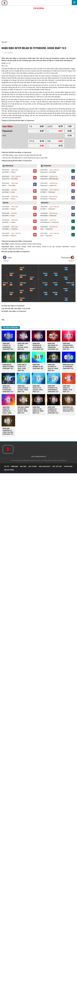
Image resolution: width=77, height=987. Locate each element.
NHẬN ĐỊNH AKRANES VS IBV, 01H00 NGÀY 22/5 (38, 366)
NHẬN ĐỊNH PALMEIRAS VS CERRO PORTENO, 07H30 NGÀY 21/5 (8, 431)
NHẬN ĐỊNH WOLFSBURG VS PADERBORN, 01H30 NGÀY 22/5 (53, 346)
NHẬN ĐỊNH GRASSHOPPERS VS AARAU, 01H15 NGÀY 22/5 (68, 346)
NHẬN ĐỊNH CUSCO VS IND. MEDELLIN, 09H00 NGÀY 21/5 (38, 410)
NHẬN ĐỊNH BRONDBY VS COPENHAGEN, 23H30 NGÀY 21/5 (8, 388)
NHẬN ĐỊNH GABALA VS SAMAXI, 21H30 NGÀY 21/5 (67, 388)
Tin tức (6, 466)
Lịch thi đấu (32, 466)
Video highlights (44, 466)
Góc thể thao (57, 466)
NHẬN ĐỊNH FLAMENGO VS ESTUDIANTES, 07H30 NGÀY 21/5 (53, 410)
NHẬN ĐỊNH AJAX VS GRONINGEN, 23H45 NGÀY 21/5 (68, 366)
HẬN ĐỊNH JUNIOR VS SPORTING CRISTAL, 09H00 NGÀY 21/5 (23, 410)
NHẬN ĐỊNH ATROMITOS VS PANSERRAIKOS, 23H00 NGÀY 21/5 (53, 388)
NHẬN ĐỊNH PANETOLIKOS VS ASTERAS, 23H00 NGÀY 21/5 (23, 388)
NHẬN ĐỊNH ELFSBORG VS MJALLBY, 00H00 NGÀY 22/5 (53, 367)
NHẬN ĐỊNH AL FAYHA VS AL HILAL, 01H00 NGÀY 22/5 (22, 367)
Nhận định (4, 42)
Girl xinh (23, 466)
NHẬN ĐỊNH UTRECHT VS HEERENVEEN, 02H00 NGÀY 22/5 (8, 346)
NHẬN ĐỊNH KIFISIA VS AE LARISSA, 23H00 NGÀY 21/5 (37, 388)
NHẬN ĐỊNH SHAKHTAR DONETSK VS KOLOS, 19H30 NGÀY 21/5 (7, 410)
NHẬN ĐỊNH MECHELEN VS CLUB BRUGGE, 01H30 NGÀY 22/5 (38, 346)
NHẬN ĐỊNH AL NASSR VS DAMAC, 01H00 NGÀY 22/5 (8, 366)
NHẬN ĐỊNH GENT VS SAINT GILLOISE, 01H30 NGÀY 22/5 (23, 346)
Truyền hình (68, 466)
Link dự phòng (38, 8)
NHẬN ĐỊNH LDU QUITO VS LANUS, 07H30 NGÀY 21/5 (68, 409)
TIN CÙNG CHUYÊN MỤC (10, 327)
